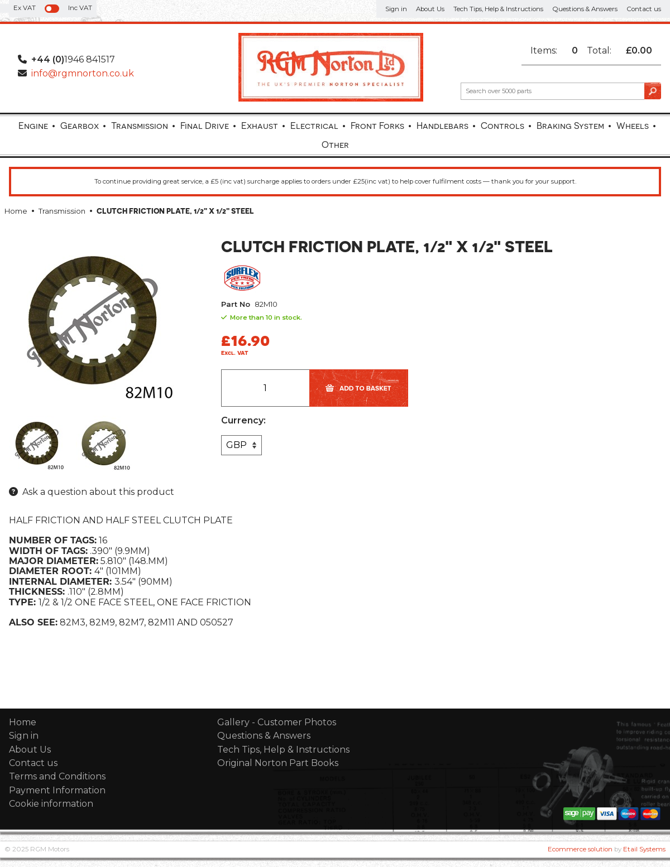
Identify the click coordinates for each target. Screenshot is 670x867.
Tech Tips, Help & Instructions (498, 9)
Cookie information (51, 803)
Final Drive (204, 126)
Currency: (243, 421)
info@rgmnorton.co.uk (82, 73)
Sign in (396, 9)
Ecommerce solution (580, 849)
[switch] (52, 8)
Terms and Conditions (57, 776)
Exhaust (259, 126)
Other (335, 144)
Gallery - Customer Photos (276, 722)
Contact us (643, 9)
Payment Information (57, 790)
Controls (502, 126)
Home (15, 211)
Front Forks (377, 126)
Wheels (632, 126)
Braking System (570, 126)
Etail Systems (644, 849)
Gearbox (79, 126)
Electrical (314, 126)
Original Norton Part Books (277, 763)
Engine (33, 126)
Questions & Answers (585, 9)
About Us (430, 9)
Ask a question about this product (98, 492)
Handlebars (442, 126)
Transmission (139, 126)
